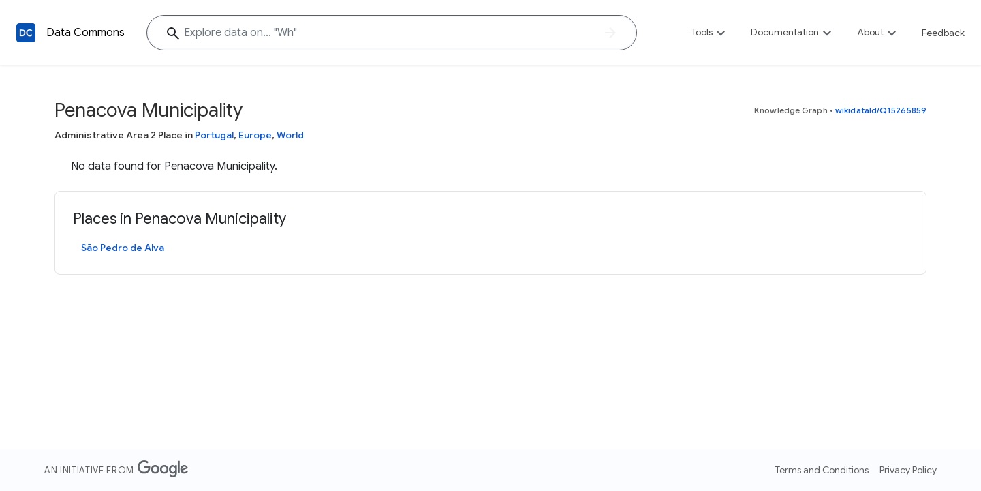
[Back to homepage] (25, 32)
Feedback (943, 33)
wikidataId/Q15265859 (880, 110)
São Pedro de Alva (122, 247)
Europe (255, 135)
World (290, 135)
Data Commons (85, 33)
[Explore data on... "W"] (392, 33)
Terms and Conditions (822, 470)
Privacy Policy (908, 470)
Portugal (214, 135)
